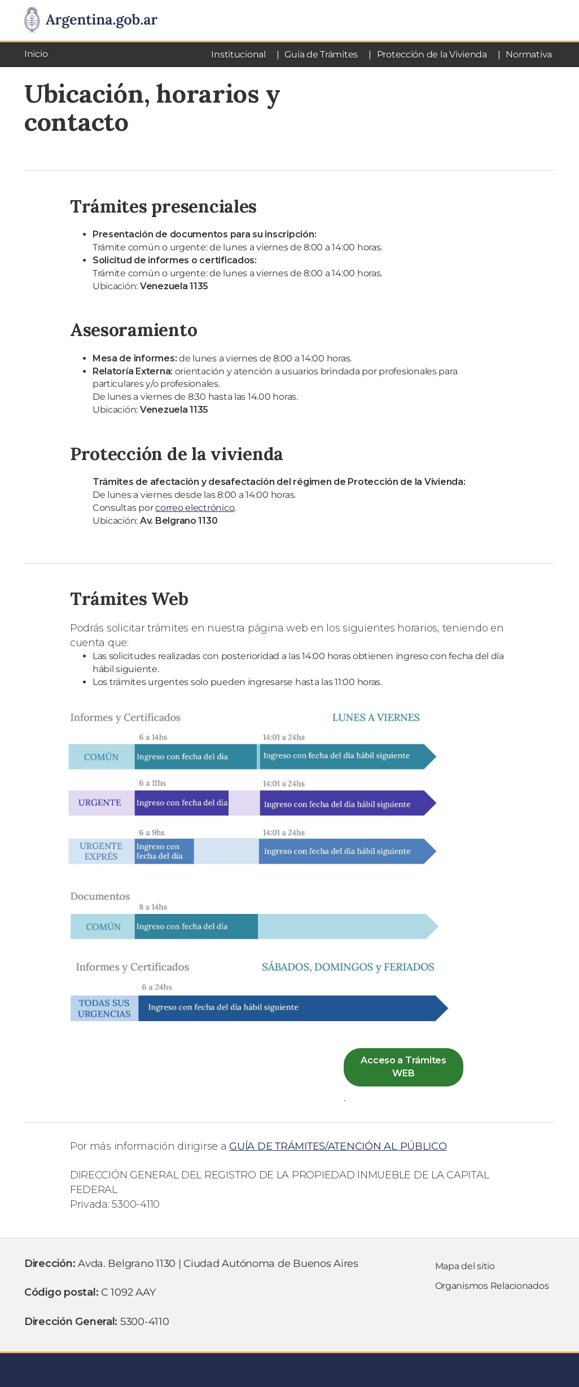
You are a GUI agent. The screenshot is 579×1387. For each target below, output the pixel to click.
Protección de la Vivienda (432, 54)
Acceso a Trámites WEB (403, 1067)
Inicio (35, 53)
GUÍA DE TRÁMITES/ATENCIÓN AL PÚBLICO (337, 1146)
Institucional (238, 54)
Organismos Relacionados (492, 1285)
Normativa (529, 54)
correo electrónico (194, 507)
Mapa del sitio (465, 1266)
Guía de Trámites (321, 54)
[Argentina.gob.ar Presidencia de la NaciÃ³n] (91, 20)
